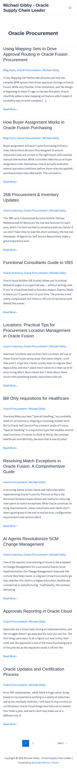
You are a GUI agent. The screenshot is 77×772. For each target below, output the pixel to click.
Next (62, 743)
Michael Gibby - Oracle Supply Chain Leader (26, 8)
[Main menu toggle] (70, 8)
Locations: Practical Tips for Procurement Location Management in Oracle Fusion (36, 330)
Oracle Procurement (29, 70)
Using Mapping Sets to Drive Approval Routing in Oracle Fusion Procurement (35, 54)
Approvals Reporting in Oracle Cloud (37, 611)
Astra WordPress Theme (45, 762)
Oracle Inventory (13, 210)
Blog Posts (9, 70)
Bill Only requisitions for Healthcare (36, 398)
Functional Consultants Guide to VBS (38, 262)
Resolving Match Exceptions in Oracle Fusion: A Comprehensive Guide (34, 466)
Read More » (10, 109)
